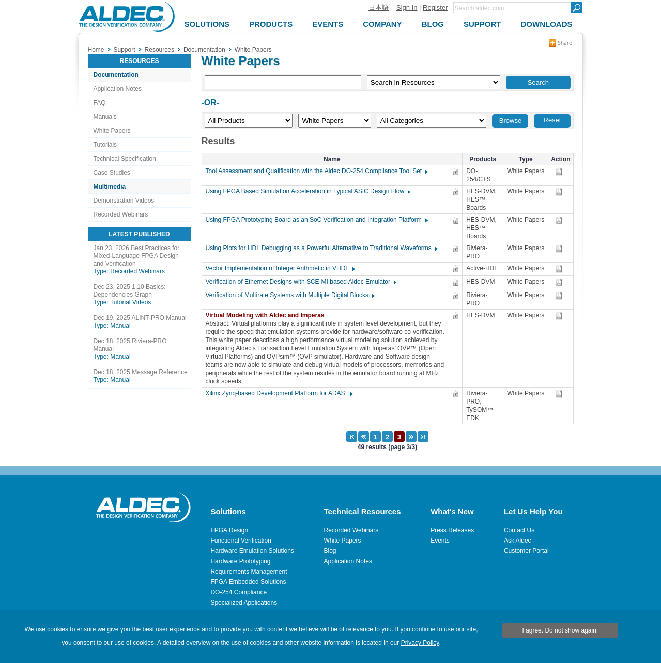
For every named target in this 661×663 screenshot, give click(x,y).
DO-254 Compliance (238, 592)
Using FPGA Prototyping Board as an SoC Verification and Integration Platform (316, 219)
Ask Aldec (517, 540)
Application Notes (118, 88)
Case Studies (112, 172)
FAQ (100, 102)
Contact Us (519, 530)
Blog (330, 550)
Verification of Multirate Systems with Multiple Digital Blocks (290, 295)
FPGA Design (229, 530)
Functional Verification (240, 540)
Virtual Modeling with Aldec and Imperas (268, 315)
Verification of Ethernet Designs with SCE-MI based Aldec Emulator (301, 281)
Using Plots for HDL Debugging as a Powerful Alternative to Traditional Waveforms (321, 248)
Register (435, 7)
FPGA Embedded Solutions (248, 581)
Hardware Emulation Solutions (252, 550)
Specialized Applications (243, 602)
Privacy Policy (420, 642)
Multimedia (110, 186)
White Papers (112, 130)
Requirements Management (248, 571)
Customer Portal (526, 550)
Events (440, 540)
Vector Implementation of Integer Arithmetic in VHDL (280, 268)
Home (96, 49)
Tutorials (105, 144)
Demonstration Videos (124, 200)
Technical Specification (125, 158)
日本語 (378, 7)
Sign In (406, 7)
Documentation (116, 75)
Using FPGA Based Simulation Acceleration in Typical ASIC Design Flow (308, 191)
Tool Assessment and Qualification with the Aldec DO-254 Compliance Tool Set (316, 171)
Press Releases (452, 530)
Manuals (105, 116)
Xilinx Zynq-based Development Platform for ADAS (279, 393)
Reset (552, 120)
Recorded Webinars (121, 214)
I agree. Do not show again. (560, 630)
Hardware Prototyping (240, 561)
